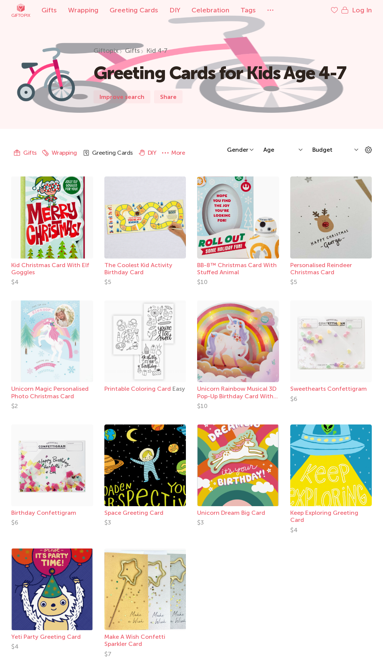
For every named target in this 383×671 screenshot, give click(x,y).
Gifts (49, 10)
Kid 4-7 (157, 50)
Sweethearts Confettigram (328, 388)
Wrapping (83, 10)
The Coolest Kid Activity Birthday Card (138, 269)
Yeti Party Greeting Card (46, 636)
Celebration (210, 10)
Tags (248, 10)
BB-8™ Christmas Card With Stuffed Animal (237, 269)
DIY (174, 10)
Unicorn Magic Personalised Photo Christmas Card (50, 392)
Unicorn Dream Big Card (231, 512)
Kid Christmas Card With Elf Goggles (50, 269)
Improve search (121, 96)
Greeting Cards (134, 10)
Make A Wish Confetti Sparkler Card (134, 640)
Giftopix (20, 10)
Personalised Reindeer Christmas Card (321, 269)
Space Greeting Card (133, 512)
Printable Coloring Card (138, 388)
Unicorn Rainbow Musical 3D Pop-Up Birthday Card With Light (236, 395)
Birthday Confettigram (43, 512)
